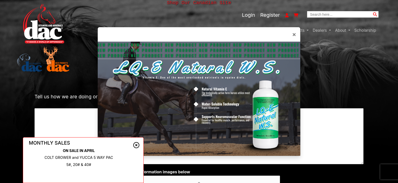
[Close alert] (136, 145)
